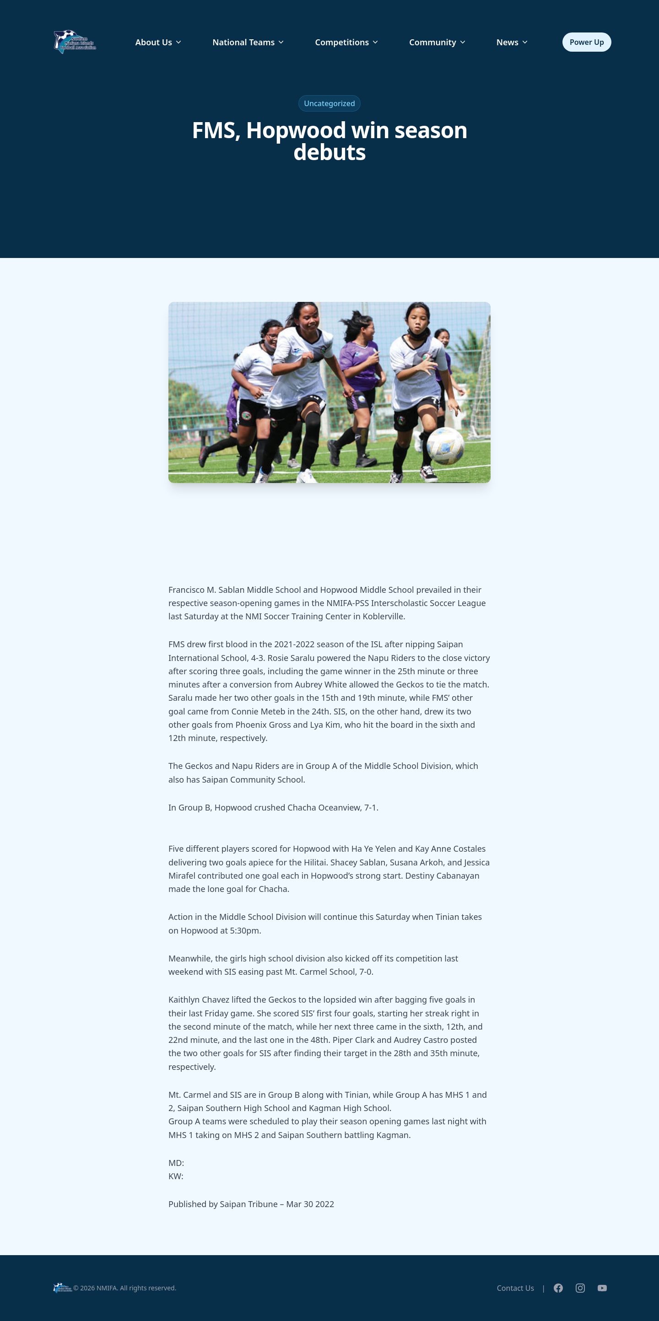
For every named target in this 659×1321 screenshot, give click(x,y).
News (513, 42)
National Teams (249, 42)
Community (438, 42)
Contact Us (515, 1288)
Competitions (347, 42)
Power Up (587, 42)
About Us (159, 42)
